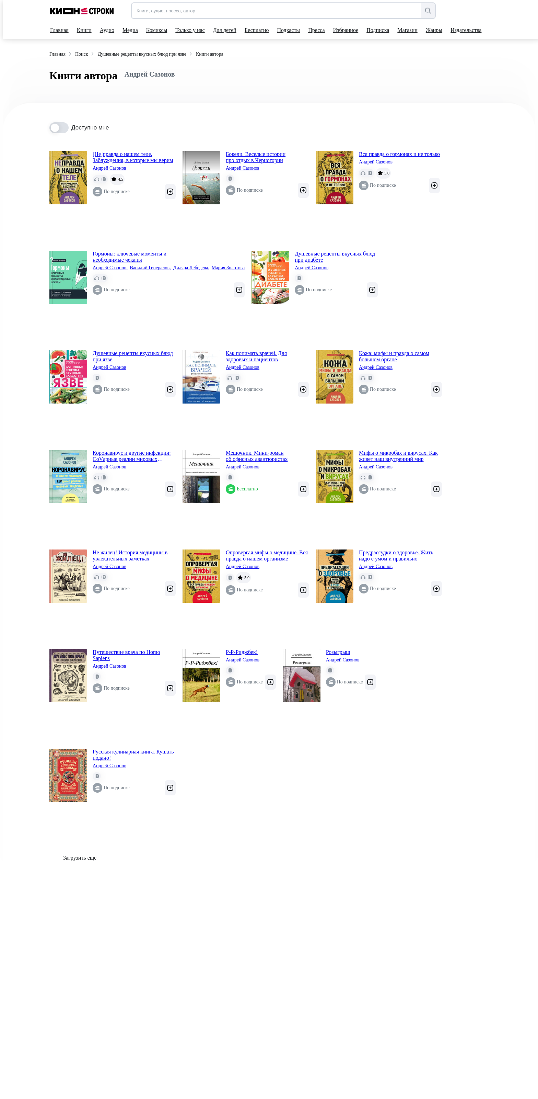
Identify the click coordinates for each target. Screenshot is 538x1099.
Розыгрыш (338, 652)
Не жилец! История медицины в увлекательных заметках (130, 556)
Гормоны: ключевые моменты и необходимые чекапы (129, 257)
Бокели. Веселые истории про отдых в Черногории (255, 157)
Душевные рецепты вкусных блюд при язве (133, 356)
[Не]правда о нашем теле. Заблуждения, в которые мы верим (133, 157)
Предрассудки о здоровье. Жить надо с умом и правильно (396, 556)
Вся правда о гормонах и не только (399, 154)
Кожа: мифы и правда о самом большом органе (394, 356)
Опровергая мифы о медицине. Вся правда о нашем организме (267, 556)
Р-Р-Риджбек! (242, 652)
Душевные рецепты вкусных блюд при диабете (335, 257)
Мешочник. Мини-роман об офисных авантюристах (257, 456)
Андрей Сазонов (109, 168)
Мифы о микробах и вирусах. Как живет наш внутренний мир (398, 456)
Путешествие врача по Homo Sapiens (126, 655)
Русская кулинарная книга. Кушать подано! (133, 755)
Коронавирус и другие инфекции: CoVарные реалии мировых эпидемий (132, 456)
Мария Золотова (228, 267)
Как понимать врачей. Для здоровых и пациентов (256, 356)
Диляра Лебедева (191, 267)
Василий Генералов (150, 267)
